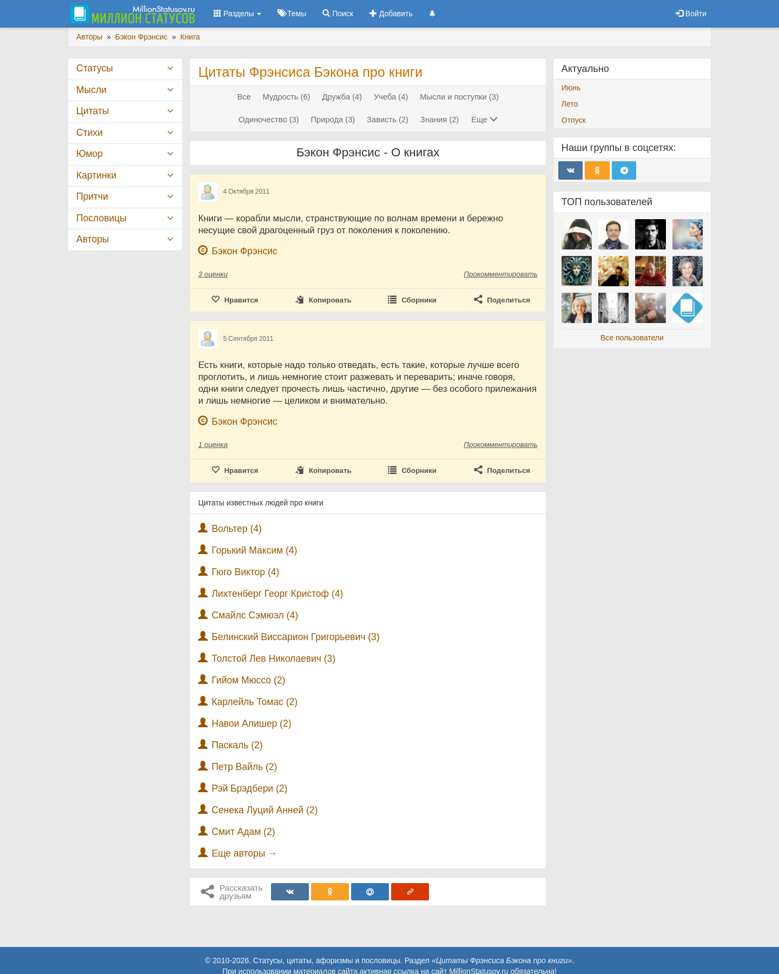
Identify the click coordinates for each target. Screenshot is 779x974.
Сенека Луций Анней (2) (265, 810)
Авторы (92, 239)
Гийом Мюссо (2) (248, 680)
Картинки (96, 175)
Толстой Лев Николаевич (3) (273, 658)
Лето (570, 104)
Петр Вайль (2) (244, 766)
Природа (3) (333, 119)
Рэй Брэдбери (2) (249, 788)
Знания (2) (439, 119)
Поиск (337, 13)
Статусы (94, 68)
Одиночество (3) (269, 119)
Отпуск (574, 120)
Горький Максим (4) (254, 550)
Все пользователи (632, 337)
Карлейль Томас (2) (255, 701)
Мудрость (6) (287, 97)
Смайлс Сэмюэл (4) (255, 615)
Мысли (91, 89)
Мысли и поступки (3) (459, 97)
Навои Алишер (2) (251, 723)
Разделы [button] (237, 13)
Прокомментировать (500, 274)
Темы (292, 13)
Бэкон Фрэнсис (244, 251)
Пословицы (101, 218)
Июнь (571, 87)
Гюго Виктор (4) (245, 572)
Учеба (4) (391, 97)
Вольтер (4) (237, 528)
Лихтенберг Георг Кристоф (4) (277, 593)
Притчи (92, 196)
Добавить (391, 13)
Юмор (89, 153)
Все (243, 97)
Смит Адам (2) (243, 831)
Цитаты (92, 111)
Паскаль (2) (237, 745)
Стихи (89, 132)
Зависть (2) (387, 119)
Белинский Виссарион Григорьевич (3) (295, 636)
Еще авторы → (244, 853)
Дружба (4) (342, 97)
